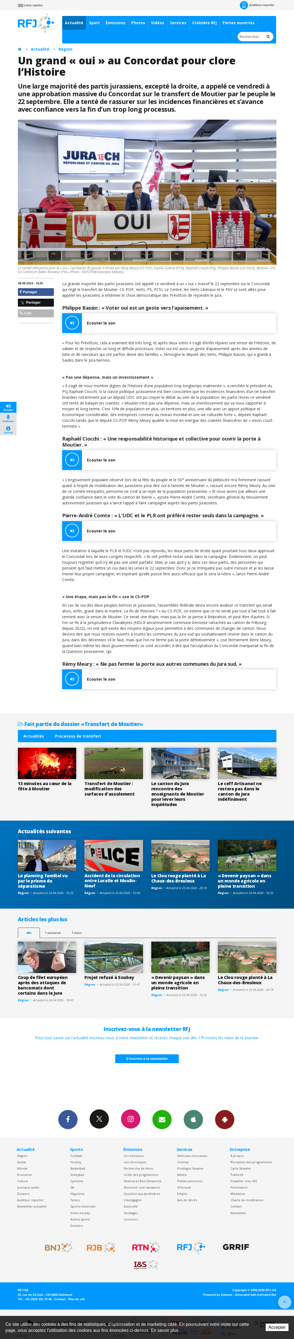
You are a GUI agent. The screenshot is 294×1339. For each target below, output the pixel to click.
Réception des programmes (251, 1162)
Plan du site (76, 1299)
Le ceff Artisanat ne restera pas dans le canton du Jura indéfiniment (240, 791)
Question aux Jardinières (142, 1193)
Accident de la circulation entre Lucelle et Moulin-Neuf (112, 881)
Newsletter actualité (31, 1206)
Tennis (75, 1200)
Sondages (131, 1213)
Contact (236, 1206)
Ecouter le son (88, 323)
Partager (28, 292)
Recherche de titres (138, 1168)
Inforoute (184, 1187)
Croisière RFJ (204, 22)
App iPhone (193, 1119)
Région (65, 49)
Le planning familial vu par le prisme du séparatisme (43, 881)
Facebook (68, 1119)
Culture (22, 1181)
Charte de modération (246, 1200)
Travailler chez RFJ (243, 1181)
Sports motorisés (82, 1206)
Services (178, 22)
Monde (22, 1168)
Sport (94, 22)
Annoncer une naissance (142, 1187)
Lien (26, 313)
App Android (224, 1119)
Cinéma (182, 1162)
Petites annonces (189, 1181)
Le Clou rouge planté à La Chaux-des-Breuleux (178, 878)
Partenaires (239, 1187)
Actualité (74, 22)
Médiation (237, 1193)
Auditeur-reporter (257, 5)
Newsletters (162, 1119)
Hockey (75, 1162)
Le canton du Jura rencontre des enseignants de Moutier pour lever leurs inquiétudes (177, 793)
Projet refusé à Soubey (109, 977)
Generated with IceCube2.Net (255, 1294)
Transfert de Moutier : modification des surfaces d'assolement (109, 788)
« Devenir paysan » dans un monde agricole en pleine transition (244, 881)
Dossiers (23, 1193)
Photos (138, 22)
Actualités (33, 736)
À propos (237, 1155)
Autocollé (131, 1206)
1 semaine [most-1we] (53, 933)
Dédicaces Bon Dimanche (142, 1181)
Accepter (277, 1327)
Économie (24, 1174)
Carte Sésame (240, 1168)
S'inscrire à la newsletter (147, 1059)
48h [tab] (28, 933)
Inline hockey (80, 1213)
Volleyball (77, 1174)
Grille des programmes (141, 1174)
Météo (182, 1174)
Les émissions (134, 1155)
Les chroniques (135, 1162)
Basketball (77, 1168)
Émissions (115, 22)
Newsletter (238, 1213)
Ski (72, 1187)
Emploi (182, 1193)
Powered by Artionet (217, 1294)
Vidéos (157, 22)
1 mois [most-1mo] (77, 933)
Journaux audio (28, 1187)
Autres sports (80, 1219)
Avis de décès (187, 1200)
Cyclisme (76, 1181)
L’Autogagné (133, 1200)
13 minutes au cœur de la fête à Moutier (45, 786)
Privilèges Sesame (190, 1168)
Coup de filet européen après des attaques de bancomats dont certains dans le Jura (43, 985)
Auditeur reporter (30, 1200)
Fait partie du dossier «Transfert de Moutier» (80, 724)
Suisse (21, 1162)
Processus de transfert (78, 736)
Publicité (236, 1174)
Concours (131, 1219)
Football (76, 1155)
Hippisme (77, 1193)
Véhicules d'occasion (192, 1155)
